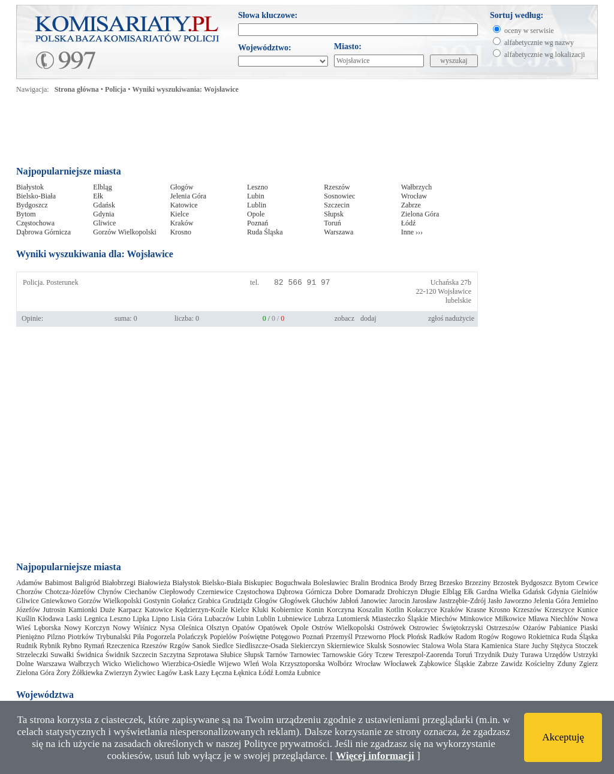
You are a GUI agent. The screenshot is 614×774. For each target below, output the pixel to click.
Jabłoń (349, 601)
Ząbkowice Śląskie (447, 663)
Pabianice (563, 628)
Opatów (243, 628)
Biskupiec (258, 583)
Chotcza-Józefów (70, 592)
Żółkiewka (87, 672)
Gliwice (104, 223)
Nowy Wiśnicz (134, 628)
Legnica (95, 619)
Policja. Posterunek (51, 282)
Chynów (110, 592)
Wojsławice (454, 291)
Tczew (384, 654)
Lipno (160, 619)
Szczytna (172, 654)
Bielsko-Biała (36, 196)
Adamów (29, 583)
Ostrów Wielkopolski (343, 628)
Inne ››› (412, 232)
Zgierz (588, 663)
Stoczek (586, 646)
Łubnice (308, 672)
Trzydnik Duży (496, 654)
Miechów (444, 619)
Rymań (94, 646)
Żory (63, 672)
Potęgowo (285, 637)
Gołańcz (184, 601)
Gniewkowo (58, 601)
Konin (315, 610)
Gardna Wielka (498, 592)
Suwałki (62, 654)
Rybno (72, 646)
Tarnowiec (305, 654)
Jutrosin (54, 610)
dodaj (368, 318)
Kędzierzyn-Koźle (201, 610)
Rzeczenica (123, 646)
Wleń (251, 663)
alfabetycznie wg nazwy (539, 42)
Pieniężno (30, 637)
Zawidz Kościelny (527, 663)
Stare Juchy (531, 646)
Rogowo (513, 637)
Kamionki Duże (91, 610)
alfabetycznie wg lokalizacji (544, 54)
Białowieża (154, 583)
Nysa (167, 628)
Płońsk (417, 637)
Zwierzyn (118, 672)
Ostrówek (392, 628)
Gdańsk (104, 205)
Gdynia (103, 214)
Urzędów (557, 654)
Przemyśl (339, 637)
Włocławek (400, 663)
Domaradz (370, 592)
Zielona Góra (420, 214)
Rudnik (26, 646)
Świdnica (89, 654)
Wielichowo (141, 663)
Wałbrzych (416, 187)
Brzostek (506, 583)
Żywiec (144, 672)
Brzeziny (477, 583)
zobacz (344, 318)
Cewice (587, 583)
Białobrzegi (119, 583)
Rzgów (180, 646)
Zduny (567, 663)
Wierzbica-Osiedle (188, 663)
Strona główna (77, 89)
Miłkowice (510, 619)
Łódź (408, 223)
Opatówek (272, 628)
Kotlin (395, 610)
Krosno (180, 232)
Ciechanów (141, 592)
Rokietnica (543, 637)
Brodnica (384, 583)
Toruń (332, 223)
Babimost (59, 583)
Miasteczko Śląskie (400, 619)
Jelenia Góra (188, 196)
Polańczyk (192, 637)
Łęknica (245, 672)
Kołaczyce (422, 610)
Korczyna (341, 610)
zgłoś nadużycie (451, 318)
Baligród (87, 583)
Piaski (589, 628)
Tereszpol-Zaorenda (424, 654)
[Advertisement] (246, 133)
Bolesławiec (330, 583)
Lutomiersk (352, 619)
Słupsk (334, 214)
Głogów (182, 187)
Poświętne (254, 637)
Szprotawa (203, 654)
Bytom (26, 214)
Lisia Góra (186, 619)
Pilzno (56, 637)
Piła (139, 637)
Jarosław (424, 601)
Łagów (167, 672)
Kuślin (25, 619)
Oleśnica (190, 628)
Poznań (257, 223)
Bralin (360, 583)
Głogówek (294, 601)
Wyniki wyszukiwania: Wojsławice (186, 89)
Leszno (257, 187)
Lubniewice (295, 619)
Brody (408, 583)
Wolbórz (339, 663)
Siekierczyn (308, 646)
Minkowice (476, 619)
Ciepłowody (177, 592)
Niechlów (564, 619)
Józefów (28, 610)
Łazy (202, 672)
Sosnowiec (339, 196)
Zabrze (411, 205)
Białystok (30, 187)
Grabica (209, 601)
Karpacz (130, 610)
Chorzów (29, 592)
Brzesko (450, 583)
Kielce (179, 214)
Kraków (182, 223)
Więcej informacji (375, 755)
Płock (397, 637)
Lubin (255, 196)
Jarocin (399, 601)
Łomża (285, 672)
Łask (186, 672)
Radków (441, 637)
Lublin (256, 205)
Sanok (201, 646)
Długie (430, 592)
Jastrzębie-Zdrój (462, 601)
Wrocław (414, 196)
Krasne (476, 610)
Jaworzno (518, 601)
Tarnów (276, 654)
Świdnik (118, 654)
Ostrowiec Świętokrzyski (446, 628)
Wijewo (229, 663)
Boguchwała (293, 583)
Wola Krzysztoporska (293, 663)
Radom (465, 637)
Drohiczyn (402, 592)
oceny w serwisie (529, 30)
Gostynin (156, 601)
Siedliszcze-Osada (262, 646)
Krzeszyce (559, 610)
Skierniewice (346, 646)
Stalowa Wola (442, 646)
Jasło (495, 601)
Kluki (260, 610)
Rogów (488, 637)
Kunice (587, 610)
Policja (115, 89)
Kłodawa (51, 619)
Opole (255, 214)
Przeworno (370, 637)
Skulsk (376, 646)
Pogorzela (160, 637)
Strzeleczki (32, 654)
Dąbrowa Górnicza (43, 232)
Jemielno (585, 601)
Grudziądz (237, 601)
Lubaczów (219, 619)
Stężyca (561, 646)
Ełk (98, 196)
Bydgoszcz (32, 205)
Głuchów (324, 601)
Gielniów (584, 592)
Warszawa (338, 232)
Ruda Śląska (265, 232)
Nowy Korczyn (87, 628)
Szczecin (337, 205)
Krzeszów (527, 610)
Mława (538, 619)
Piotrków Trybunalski (99, 637)
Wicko (112, 663)
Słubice (231, 654)
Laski (74, 619)
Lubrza (324, 619)
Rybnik (50, 646)
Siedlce (222, 646)
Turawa (531, 654)
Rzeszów (337, 187)
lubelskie (458, 300)
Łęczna (221, 672)
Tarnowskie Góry (347, 654)
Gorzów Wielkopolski (124, 232)
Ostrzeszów (503, 628)
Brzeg (428, 583)
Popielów (223, 637)
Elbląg (102, 187)
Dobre (344, 592)
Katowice (184, 205)
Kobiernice (287, 610)
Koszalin (370, 610)
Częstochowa (35, 223)
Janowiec (373, 601)
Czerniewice (215, 592)
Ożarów (534, 628)
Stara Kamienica (488, 646)
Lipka (141, 619)
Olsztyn (217, 628)
